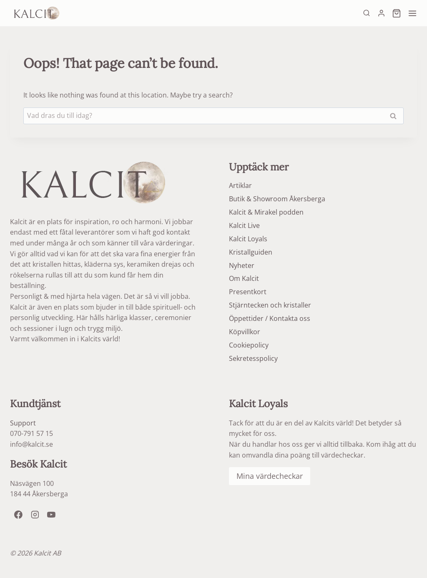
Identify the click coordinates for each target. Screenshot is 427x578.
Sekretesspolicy (253, 358)
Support (23, 423)
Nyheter (241, 265)
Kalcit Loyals (248, 238)
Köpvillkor (244, 331)
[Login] (381, 13)
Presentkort (247, 291)
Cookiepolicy (249, 345)
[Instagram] (35, 514)
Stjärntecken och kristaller (270, 305)
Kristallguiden (250, 252)
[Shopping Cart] (395, 13)
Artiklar (240, 185)
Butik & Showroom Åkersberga (277, 198)
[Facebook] (18, 514)
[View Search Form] (366, 13)
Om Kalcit (244, 278)
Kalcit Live (244, 225)
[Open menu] (411, 13)
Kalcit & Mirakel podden (266, 212)
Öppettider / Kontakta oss (269, 318)
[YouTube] (51, 514)
